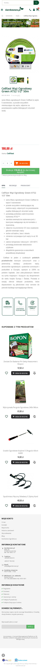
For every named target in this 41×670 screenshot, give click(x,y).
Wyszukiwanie (6, 533)
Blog (3, 536)
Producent (25, 185)
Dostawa (6, 591)
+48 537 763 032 (9, 561)
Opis (3, 185)
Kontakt (4, 525)
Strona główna (2, 16)
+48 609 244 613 (9, 558)
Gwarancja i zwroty (9, 597)
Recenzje (13, 185)
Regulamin (6, 589)
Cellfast (10, 153)
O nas (4, 522)
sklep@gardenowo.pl (11, 566)
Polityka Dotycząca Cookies (12, 602)
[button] (37, 34)
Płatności (6, 594)
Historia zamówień (8, 530)
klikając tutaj (20, 639)
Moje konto (5, 528)
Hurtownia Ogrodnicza (9, 539)
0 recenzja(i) (15, 95)
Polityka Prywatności (10, 600)
